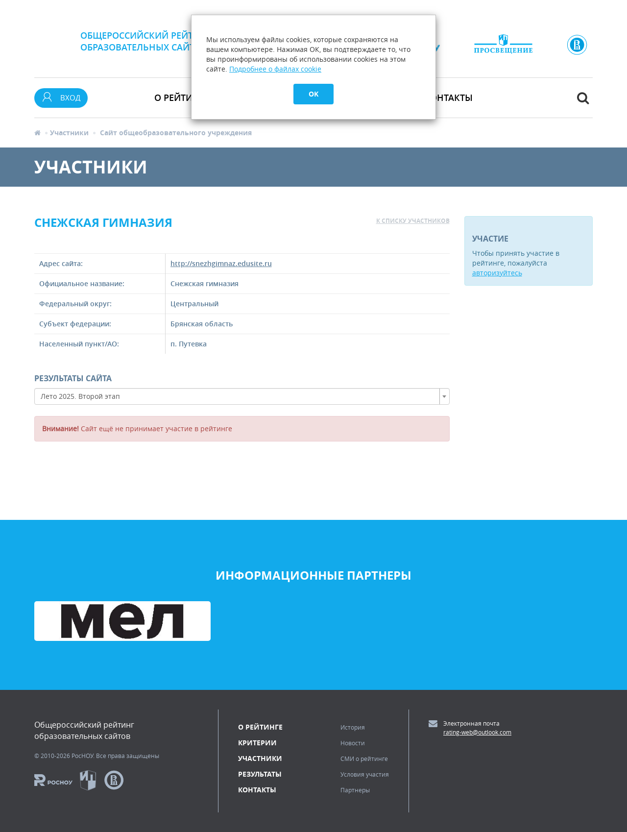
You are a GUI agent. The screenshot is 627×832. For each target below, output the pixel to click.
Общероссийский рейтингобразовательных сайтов (146, 41)
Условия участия (364, 774)
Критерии (257, 742)
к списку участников (413, 221)
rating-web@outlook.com (477, 732)
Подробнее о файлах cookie (275, 68)
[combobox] (242, 396)
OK (313, 93)
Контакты (448, 97)
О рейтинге (260, 727)
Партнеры (355, 790)
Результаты (260, 774)
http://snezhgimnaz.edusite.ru (221, 263)
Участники (69, 132)
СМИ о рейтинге (364, 758)
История (352, 727)
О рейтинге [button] (181, 97)
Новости (352, 743)
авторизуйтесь (497, 272)
